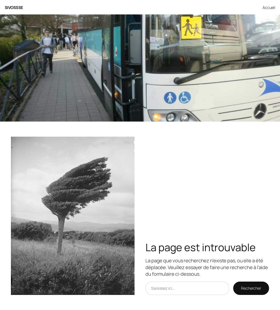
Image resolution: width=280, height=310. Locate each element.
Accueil (268, 7)
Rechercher (251, 288)
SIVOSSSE (14, 7)
